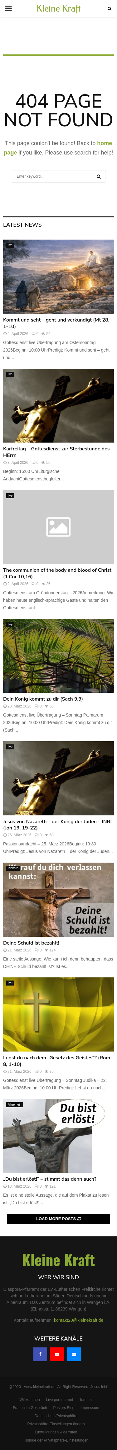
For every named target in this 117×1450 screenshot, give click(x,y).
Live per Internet (59, 1399)
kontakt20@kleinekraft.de (78, 1320)
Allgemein (15, 1104)
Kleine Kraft (59, 8)
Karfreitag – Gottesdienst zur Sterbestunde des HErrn (56, 452)
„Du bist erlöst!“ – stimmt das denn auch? (49, 1179)
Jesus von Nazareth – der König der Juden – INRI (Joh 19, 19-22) (57, 825)
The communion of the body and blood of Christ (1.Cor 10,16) (57, 573)
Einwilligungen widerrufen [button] (56, 1432)
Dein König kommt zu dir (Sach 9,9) (43, 699)
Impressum (89, 1408)
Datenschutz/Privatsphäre (56, 1416)
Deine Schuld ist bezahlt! (31, 943)
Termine (86, 1399)
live (10, 245)
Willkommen (29, 1399)
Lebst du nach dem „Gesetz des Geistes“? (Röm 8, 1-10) (56, 1061)
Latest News (22, 225)
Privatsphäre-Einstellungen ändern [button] (56, 1424)
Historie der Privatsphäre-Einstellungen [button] (55, 1440)
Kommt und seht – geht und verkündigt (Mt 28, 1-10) (56, 323)
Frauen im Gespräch (30, 1408)
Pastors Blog (64, 1408)
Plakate (13, 868)
